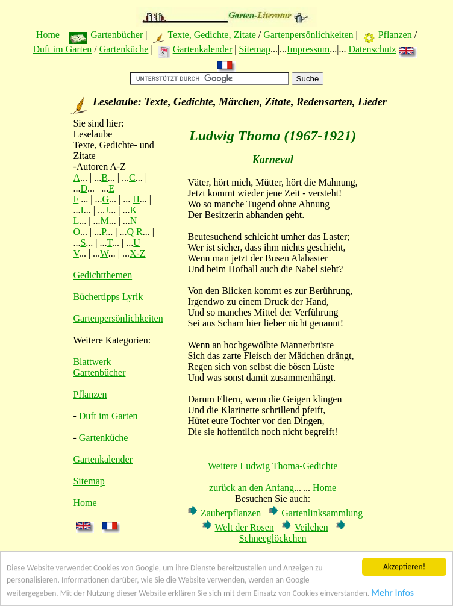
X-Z (138, 253)
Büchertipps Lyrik (108, 297)
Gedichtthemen (102, 275)
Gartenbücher (116, 35)
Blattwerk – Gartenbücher (99, 367)
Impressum (308, 49)
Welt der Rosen (244, 527)
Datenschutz (372, 49)
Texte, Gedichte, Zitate (211, 35)
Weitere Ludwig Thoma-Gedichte (272, 466)
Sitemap (254, 49)
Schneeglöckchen (273, 538)
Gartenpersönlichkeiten (308, 35)
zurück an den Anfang (251, 488)
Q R (135, 231)
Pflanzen (395, 35)
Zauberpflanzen (231, 513)
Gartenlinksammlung (322, 513)
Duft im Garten (62, 49)
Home (48, 35)
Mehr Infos (392, 597)
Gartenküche (124, 49)
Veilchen (311, 527)
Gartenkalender (203, 49)
